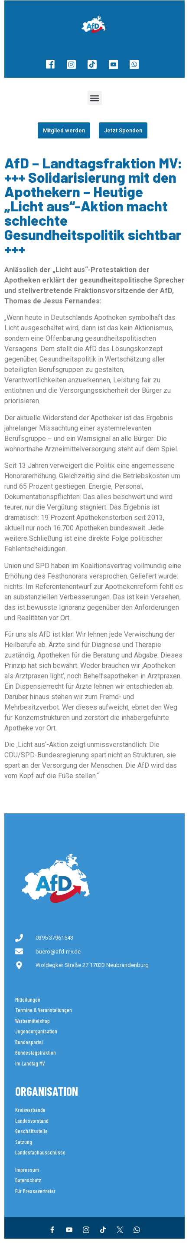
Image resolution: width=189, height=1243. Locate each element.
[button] (95, 98)
